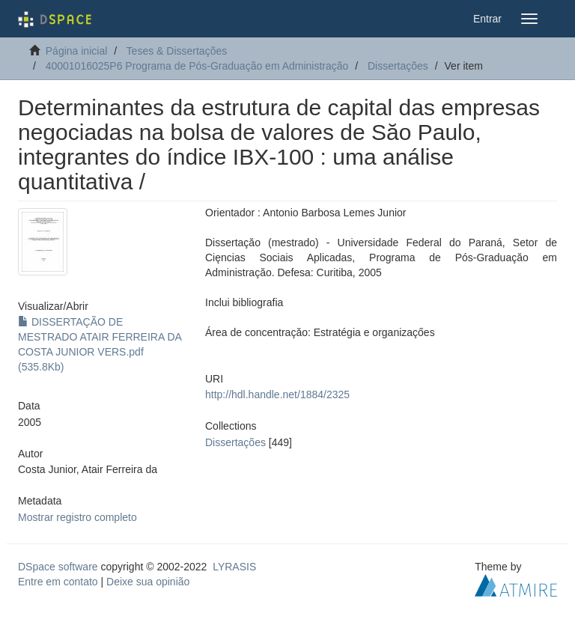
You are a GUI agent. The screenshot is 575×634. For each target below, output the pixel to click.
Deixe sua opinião (147, 582)
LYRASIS (234, 567)
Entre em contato (58, 582)
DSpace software (58, 567)
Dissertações (398, 66)
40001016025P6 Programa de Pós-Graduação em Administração (197, 66)
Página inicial (77, 51)
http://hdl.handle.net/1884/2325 (277, 394)
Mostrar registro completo (77, 517)
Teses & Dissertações (177, 51)
